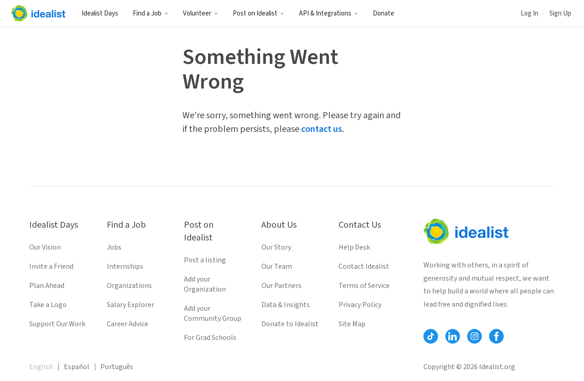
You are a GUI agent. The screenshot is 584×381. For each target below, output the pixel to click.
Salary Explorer (130, 305)
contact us (321, 129)
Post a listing (205, 260)
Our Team (276, 266)
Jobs (114, 247)
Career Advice (127, 324)
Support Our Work (57, 324)
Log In (529, 13)
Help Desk (354, 247)
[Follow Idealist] (430, 336)
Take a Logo (48, 305)
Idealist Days (100, 13)
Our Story (276, 247)
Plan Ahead (46, 286)
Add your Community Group (212, 313)
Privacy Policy (360, 305)
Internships (125, 266)
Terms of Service (364, 286)
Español (76, 367)
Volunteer (200, 13)
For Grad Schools (210, 338)
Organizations (129, 286)
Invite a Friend (51, 266)
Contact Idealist (364, 266)
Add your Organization (205, 284)
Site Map (352, 324)
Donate (383, 13)
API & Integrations (328, 13)
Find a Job (150, 13)
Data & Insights (285, 305)
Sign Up (560, 13)
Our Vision (45, 247)
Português (116, 367)
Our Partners (281, 286)
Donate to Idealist (289, 324)
